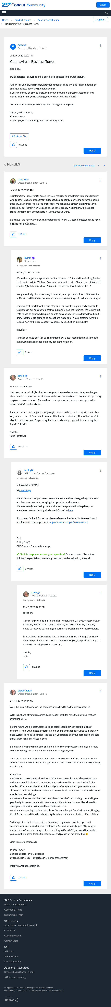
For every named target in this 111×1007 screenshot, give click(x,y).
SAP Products (11, 956)
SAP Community (12, 961)
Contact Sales (11, 941)
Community (36, 5)
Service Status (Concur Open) (19, 972)
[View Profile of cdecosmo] (23, 179)
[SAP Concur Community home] (13, 5)
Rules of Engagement (15, 904)
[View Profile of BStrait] (27, 258)
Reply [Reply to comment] (92, 240)
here (70, 510)
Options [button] (101, 19)
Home (5, 20)
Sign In (103, 5)
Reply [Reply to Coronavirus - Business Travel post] (92, 150)
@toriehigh (25, 490)
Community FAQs (13, 910)
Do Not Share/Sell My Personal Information (45, 991)
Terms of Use (22, 991)
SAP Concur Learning (15, 977)
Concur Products (12, 935)
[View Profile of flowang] (22, 45)
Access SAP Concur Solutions (20, 925)
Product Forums (23, 20)
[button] (100, 45)
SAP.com (8, 951)
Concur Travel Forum (48, 20)
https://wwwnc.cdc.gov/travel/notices (68, 522)
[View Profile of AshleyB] (28, 470)
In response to (28, 266)
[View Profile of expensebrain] (25, 690)
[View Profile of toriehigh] (22, 376)
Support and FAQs (13, 915)
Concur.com (10, 930)
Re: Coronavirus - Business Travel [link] (22, 24)
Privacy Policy (9, 991)
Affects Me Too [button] (19, 136)
